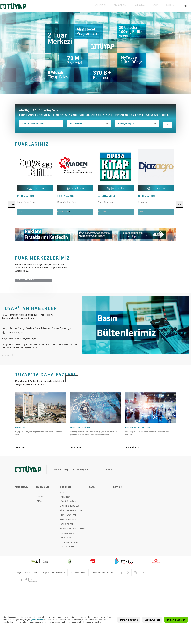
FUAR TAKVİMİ (105, 6)
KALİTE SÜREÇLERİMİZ (69, 557)
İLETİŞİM (171, 6)
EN (185, 6)
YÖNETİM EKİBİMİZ (67, 585)
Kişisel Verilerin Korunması (103, 611)
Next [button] (180, 174)
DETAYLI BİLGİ (23, 210)
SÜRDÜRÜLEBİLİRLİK (68, 539)
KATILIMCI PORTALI (67, 571)
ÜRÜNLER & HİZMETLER (69, 544)
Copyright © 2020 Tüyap (26, 611)
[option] (95, 53)
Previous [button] (11, 174)
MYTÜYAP (64, 530)
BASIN (157, 6)
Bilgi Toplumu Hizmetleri (54, 611)
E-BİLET (35, 187)
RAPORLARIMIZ (66, 576)
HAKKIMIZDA (65, 535)
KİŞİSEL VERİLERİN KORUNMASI (72, 567)
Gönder (103, 507)
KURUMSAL (143, 6)
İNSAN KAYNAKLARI (68, 553)
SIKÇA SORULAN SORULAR (71, 580)
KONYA (39, 539)
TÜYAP (16, 6)
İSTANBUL (40, 534)
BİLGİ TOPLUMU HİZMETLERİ (71, 548)
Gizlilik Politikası (78, 611)
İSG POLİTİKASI (66, 562)
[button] (67, 402)
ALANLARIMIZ (124, 6)
